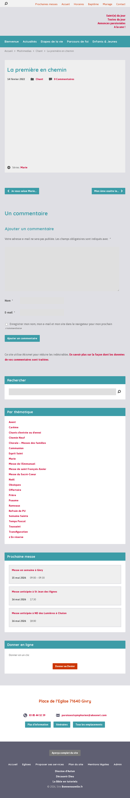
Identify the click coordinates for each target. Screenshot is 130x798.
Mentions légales (98, 764)
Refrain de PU (17, 510)
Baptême (93, 4)
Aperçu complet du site (65, 753)
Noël (12, 479)
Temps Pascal (17, 521)
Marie (23, 167)
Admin (118, 764)
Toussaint (15, 526)
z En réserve (16, 537)
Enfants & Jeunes (105, 41)
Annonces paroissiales (111, 23)
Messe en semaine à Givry (27, 570)
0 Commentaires (64, 79)
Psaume (13, 500)
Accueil (66, 4)
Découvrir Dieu (65, 776)
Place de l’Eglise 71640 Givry (65, 701)
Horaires (79, 4)
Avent (12, 422)
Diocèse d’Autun (65, 771)
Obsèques (15, 484)
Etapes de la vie (52, 41)
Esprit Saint (16, 453)
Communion (16, 448)
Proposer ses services (50, 764)
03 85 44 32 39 (37, 715)
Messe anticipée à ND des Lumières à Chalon (39, 613)
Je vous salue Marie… (22, 191)
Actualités (30, 41)
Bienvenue (12, 41)
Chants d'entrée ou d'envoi (25, 432)
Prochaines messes (46, 4)
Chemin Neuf (17, 437)
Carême (13, 427)
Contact (120, 4)
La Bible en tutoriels (65, 781)
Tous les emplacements (88, 724)
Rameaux (14, 505)
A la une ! (119, 26)
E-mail (10, 312)
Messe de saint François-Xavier (27, 469)
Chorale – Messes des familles (27, 442)
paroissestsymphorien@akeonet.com (84, 715)
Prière (12, 495)
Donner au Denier (65, 666)
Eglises (26, 764)
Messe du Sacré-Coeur (22, 474)
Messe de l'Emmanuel (22, 463)
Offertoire (15, 489)
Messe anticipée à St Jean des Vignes (34, 591)
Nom (9, 300)
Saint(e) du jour (115, 15)
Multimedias (24, 51)
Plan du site (76, 764)
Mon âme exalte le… (108, 191)
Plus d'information (38, 724)
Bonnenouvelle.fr (72, 786)
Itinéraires (62, 724)
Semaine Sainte (18, 516)
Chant (39, 51)
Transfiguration (18, 531)
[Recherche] (62, 391)
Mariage (107, 4)
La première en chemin (60, 51)
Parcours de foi (78, 41)
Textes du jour (116, 19)
